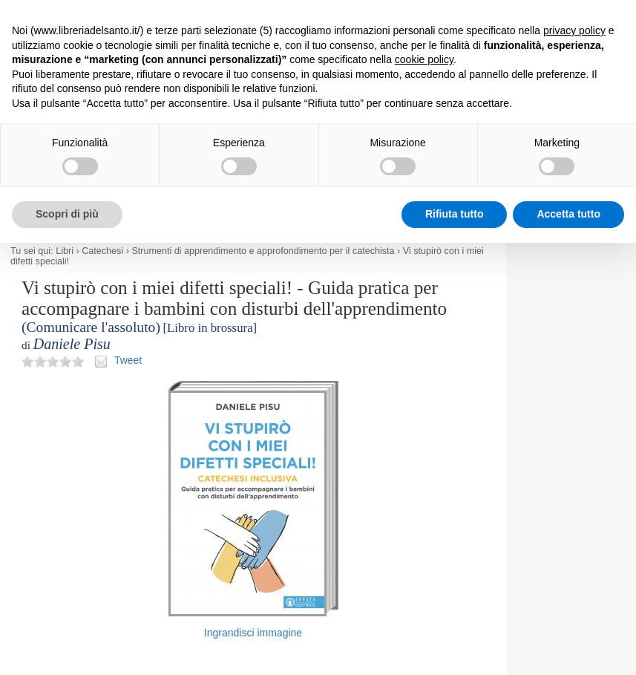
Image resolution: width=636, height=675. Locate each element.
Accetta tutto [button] (568, 214)
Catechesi (102, 251)
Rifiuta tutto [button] (454, 214)
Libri (64, 251)
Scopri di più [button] (67, 214)
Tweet (128, 360)
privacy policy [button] (574, 30)
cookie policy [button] (424, 59)
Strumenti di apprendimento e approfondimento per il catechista (262, 251)
